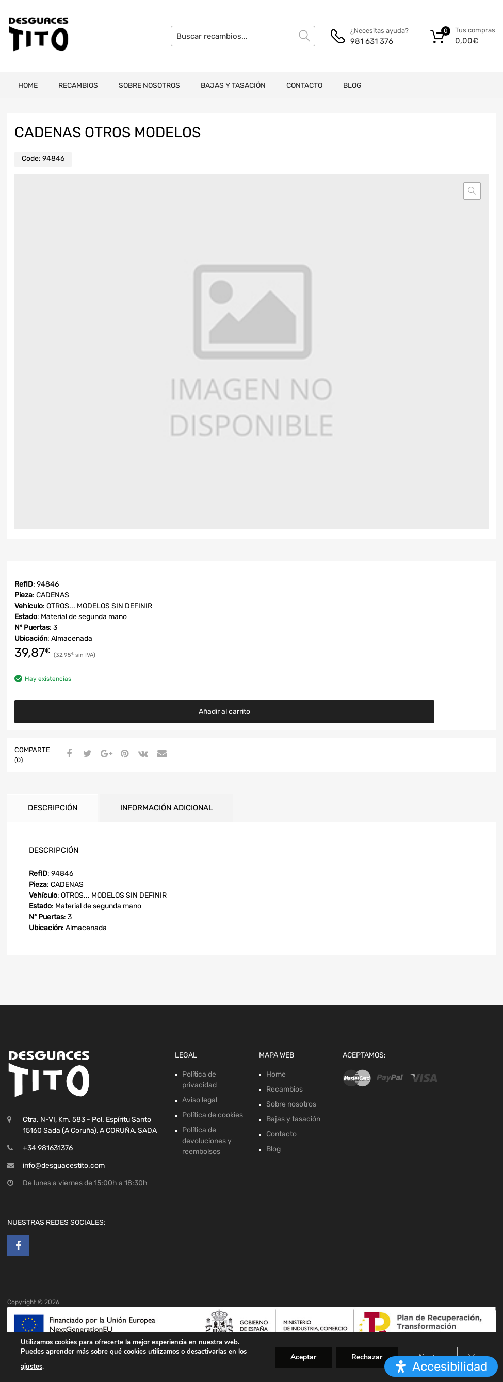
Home (28, 85)
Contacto (304, 85)
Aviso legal (199, 1100)
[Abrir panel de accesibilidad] (441, 1366)
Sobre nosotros (149, 85)
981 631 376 (371, 41)
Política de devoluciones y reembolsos (207, 1141)
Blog (352, 85)
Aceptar (303, 1357)
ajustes (31, 1366)
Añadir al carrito (224, 711)
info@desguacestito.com (64, 1165)
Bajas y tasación (233, 85)
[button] (472, 191)
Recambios (78, 85)
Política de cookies (212, 1115)
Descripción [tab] (52, 807)
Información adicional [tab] (166, 807)
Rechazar (366, 1357)
